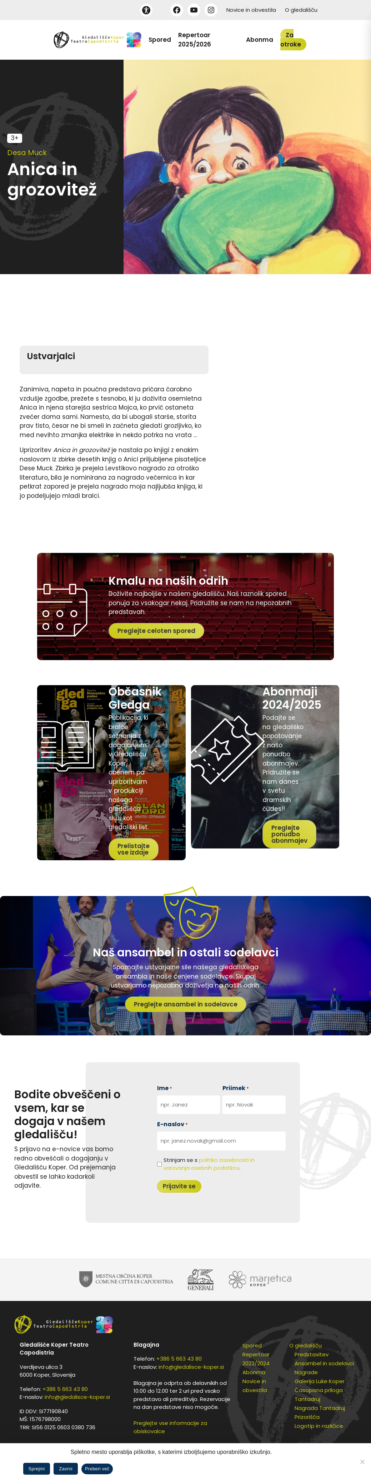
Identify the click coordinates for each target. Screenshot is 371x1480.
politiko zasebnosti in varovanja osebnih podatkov (209, 1164)
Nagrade (306, 1372)
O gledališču (301, 10)
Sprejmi (37, 1468)
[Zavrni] (362, 1461)
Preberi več (97, 1468)
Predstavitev (312, 1354)
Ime (164, 1088)
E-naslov (172, 1124)
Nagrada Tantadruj (320, 1408)
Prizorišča (307, 1417)
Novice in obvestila (251, 10)
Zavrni (65, 1468)
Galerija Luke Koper (320, 1381)
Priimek (235, 1088)
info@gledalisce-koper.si (77, 1397)
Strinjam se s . (209, 1164)
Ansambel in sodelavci (324, 1363)
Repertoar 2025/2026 (194, 40)
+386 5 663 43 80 (65, 1389)
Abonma (259, 39)
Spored (160, 39)
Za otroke (290, 40)
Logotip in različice (319, 1426)
